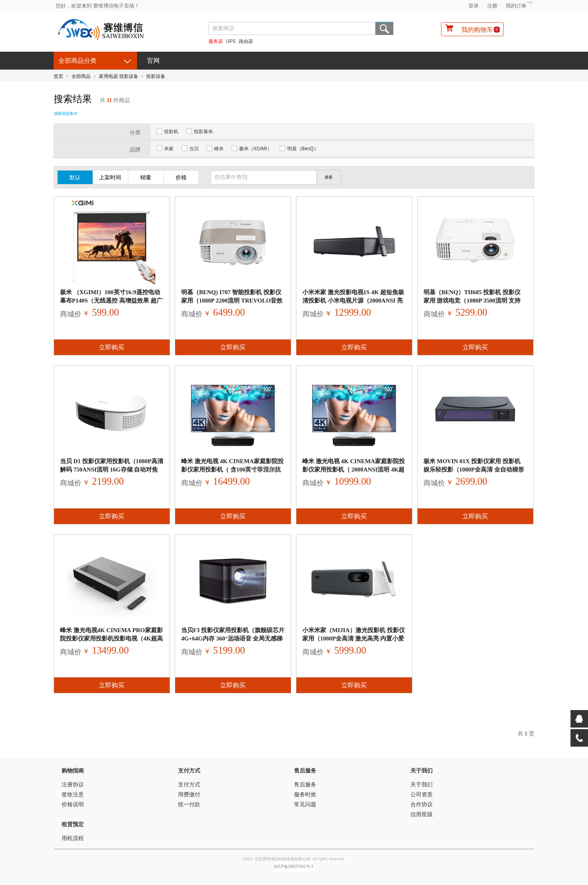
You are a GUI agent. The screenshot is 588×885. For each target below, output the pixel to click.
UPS (231, 41)
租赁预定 (73, 824)
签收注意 (73, 795)
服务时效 (305, 795)
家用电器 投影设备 (118, 76)
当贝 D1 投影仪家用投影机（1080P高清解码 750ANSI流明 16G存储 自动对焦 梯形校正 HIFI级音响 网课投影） (111, 469)
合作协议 (421, 804)
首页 (58, 76)
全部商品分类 (77, 60)
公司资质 (421, 795)
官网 (153, 60)
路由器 (246, 41)
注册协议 (73, 785)
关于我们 (421, 771)
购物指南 (73, 771)
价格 (181, 177)
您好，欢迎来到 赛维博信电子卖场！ (97, 6)
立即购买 (111, 347)
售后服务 (305, 771)
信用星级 (421, 814)
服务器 (216, 41)
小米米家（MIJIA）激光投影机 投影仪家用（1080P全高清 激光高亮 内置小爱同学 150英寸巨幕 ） (353, 638)
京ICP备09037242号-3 (293, 866)
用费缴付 (189, 795)
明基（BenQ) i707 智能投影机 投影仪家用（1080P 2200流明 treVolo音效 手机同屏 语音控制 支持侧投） (232, 300)
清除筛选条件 (65, 113)
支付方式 (189, 771)
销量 (145, 177)
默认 (75, 177)
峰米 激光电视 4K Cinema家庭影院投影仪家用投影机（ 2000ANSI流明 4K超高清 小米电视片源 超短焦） (353, 469)
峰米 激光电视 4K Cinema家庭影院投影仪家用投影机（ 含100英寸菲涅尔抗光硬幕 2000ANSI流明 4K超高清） (232, 469)
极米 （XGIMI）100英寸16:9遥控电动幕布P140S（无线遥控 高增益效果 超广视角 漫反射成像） (111, 300)
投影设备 (155, 76)
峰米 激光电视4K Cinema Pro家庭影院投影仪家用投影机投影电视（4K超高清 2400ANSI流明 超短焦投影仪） (111, 638)
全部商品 (81, 76)
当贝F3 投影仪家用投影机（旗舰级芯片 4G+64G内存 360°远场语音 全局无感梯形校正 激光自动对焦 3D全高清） (232, 638)
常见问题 (305, 804)
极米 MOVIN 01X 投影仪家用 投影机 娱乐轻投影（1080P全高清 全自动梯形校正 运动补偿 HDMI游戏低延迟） (474, 469)
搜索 (384, 28)
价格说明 (73, 804)
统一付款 (189, 804)
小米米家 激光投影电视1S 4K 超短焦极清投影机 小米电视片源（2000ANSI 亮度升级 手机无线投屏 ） (353, 300)
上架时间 (110, 177)
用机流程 (73, 838)
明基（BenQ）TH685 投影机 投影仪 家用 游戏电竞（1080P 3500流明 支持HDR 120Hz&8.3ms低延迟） (472, 300)
